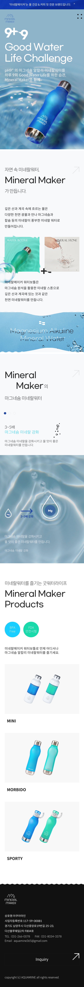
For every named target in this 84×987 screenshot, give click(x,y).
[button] (5, 426)
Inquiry (42, 959)
